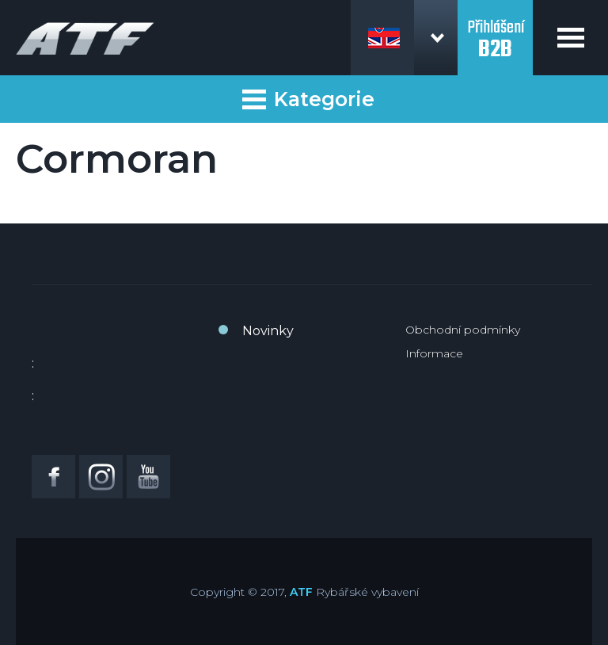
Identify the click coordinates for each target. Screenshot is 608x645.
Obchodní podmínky (462, 329)
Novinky (268, 330)
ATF (301, 592)
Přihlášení (495, 30)
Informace (434, 353)
